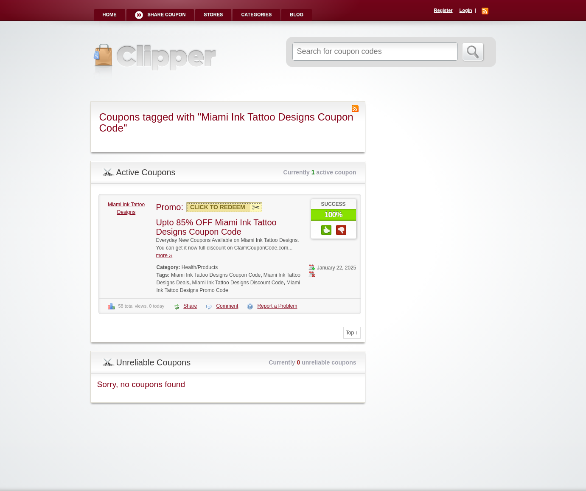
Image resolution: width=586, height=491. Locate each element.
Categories (256, 14)
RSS (485, 11)
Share (190, 306)
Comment (227, 306)
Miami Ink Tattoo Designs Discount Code (238, 283)
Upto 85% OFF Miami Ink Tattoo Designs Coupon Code (216, 227)
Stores (213, 14)
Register (443, 10)
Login (466, 10)
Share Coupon (167, 14)
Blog (296, 14)
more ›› (164, 255)
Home (110, 14)
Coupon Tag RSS (355, 108)
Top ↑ (352, 333)
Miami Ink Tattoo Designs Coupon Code (216, 275)
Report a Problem (277, 306)
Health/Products (200, 267)
